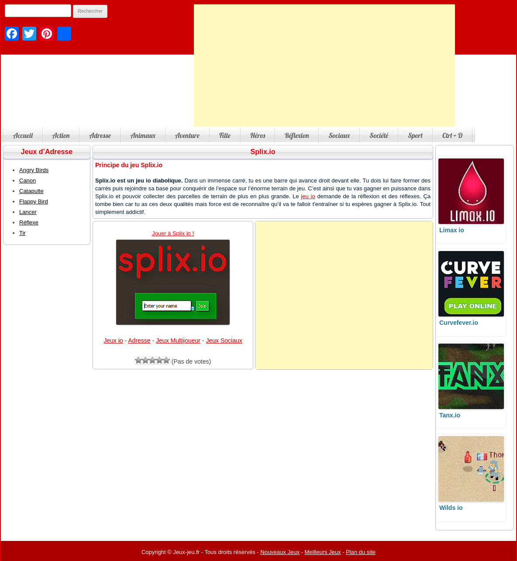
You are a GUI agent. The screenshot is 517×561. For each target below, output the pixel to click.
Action (61, 135)
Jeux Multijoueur (178, 340)
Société (378, 135)
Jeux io (113, 340)
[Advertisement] (324, 65)
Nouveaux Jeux (280, 552)
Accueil (23, 135)
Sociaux (339, 135)
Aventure (187, 135)
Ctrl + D (452, 135)
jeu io (308, 196)
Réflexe (28, 222)
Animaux (143, 135)
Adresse (99, 135)
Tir (22, 233)
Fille (225, 135)
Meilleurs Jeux (322, 552)
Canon (27, 180)
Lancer (28, 212)
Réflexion (297, 135)
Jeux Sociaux (224, 340)
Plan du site (361, 552)
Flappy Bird (33, 201)
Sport (415, 135)
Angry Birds (33, 170)
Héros (257, 135)
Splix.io (263, 151)
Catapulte (31, 191)
